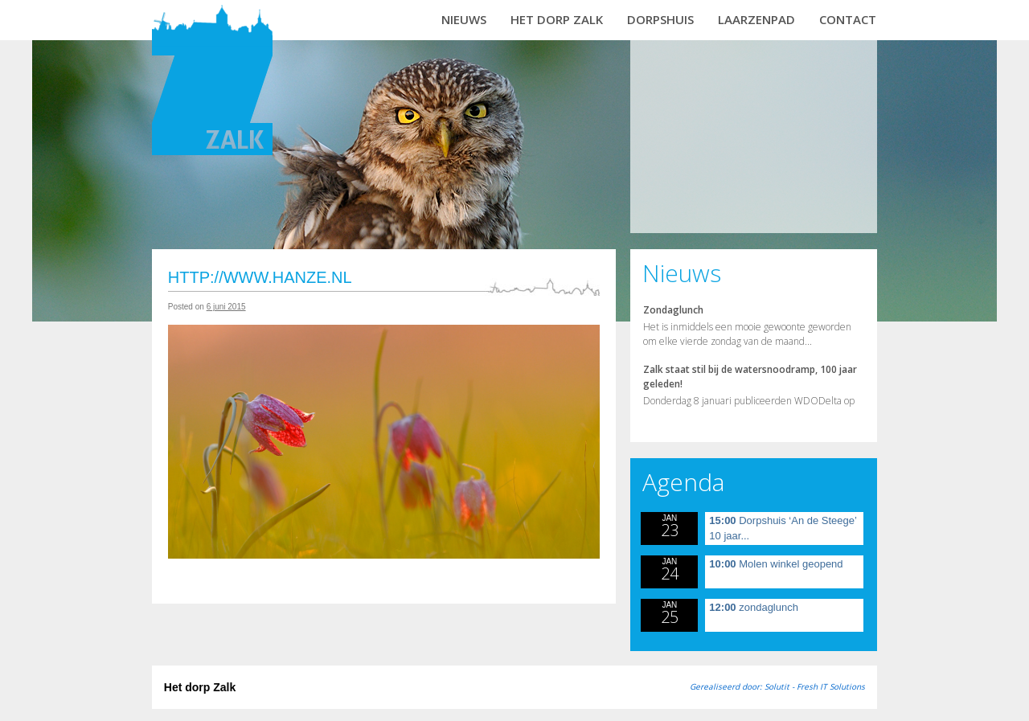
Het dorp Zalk (556, 19)
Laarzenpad (756, 19)
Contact (847, 19)
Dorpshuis (660, 19)
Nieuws (463, 19)
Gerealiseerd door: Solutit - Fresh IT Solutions (777, 686)
